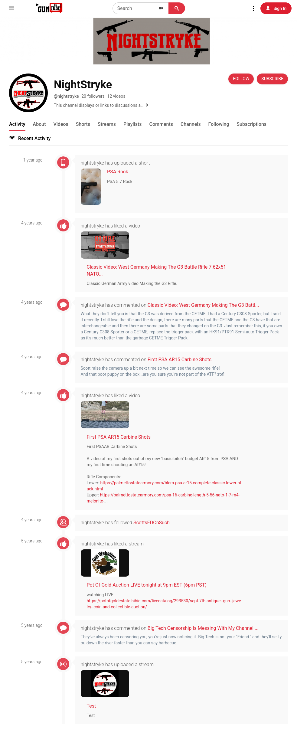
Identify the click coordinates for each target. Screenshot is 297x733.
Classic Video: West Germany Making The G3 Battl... (207, 305)
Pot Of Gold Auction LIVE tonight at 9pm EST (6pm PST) (151, 584)
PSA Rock (121, 172)
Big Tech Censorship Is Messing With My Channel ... (207, 628)
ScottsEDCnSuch (155, 522)
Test (95, 705)
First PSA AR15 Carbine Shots (184, 359)
